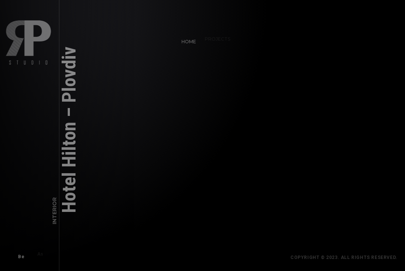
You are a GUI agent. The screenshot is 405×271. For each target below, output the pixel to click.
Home (186, 39)
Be (18, 254)
